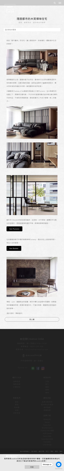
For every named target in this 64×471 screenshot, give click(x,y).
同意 (32, 467)
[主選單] (59, 3)
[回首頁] (10, 9)
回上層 (32, 319)
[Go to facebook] (58, 464)
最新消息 (27, 22)
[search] (55, 3)
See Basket (13, 248)
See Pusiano (14, 229)
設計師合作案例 (39, 22)
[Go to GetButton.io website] (58, 468)
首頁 (20, 22)
